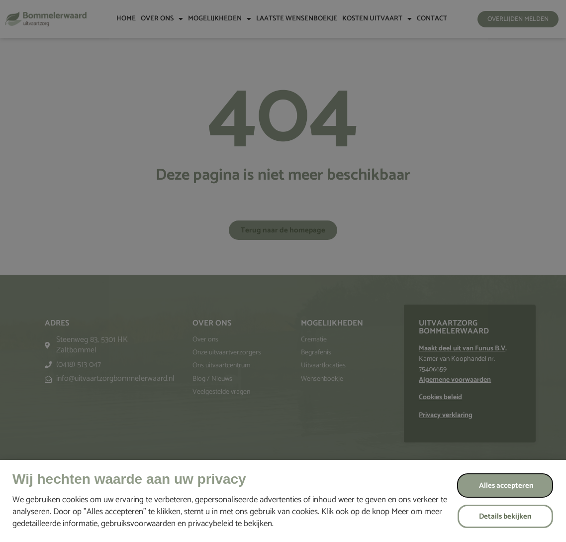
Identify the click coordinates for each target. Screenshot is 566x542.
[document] (283, 271)
